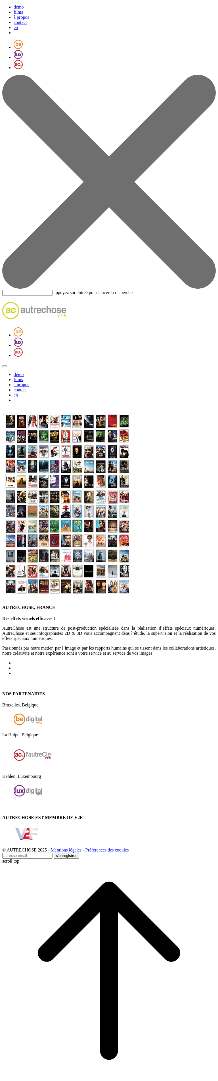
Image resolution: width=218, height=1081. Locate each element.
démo (19, 7)
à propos (21, 17)
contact (20, 22)
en (16, 27)
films (18, 12)
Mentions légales (66, 850)
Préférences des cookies (107, 850)
